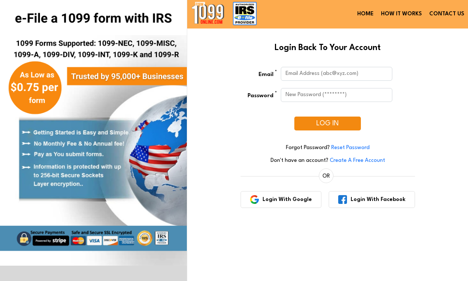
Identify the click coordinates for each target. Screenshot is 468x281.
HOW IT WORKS (401, 14)
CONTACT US (446, 14)
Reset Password (350, 148)
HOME (365, 14)
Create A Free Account (357, 160)
